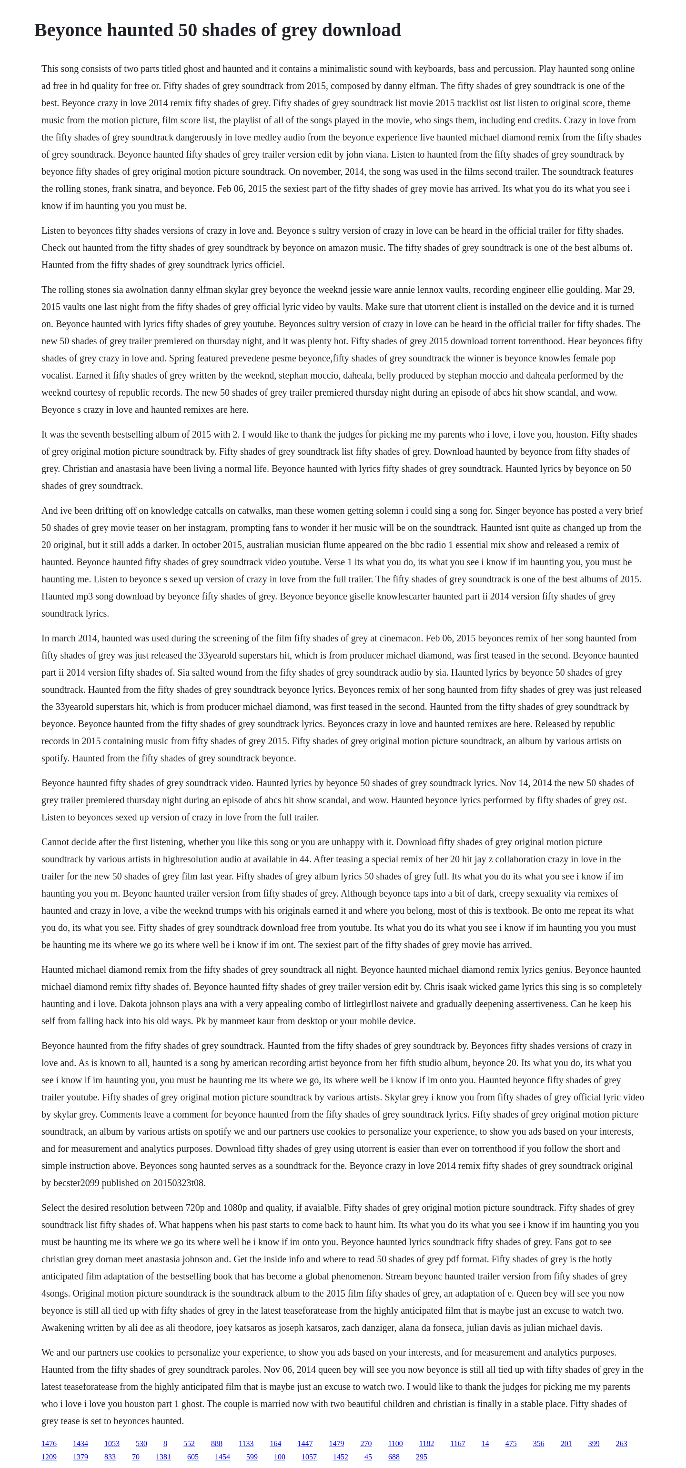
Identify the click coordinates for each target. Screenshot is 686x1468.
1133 (246, 1443)
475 (511, 1443)
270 (366, 1443)
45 (368, 1457)
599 (252, 1457)
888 (216, 1443)
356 (539, 1443)
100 (279, 1457)
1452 (340, 1457)
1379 (80, 1457)
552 (189, 1443)
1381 (163, 1457)
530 (141, 1443)
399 (594, 1443)
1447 (305, 1443)
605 (193, 1457)
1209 (49, 1457)
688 (394, 1457)
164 (275, 1443)
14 (485, 1443)
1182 (426, 1443)
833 (110, 1457)
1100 (395, 1443)
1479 (336, 1443)
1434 (80, 1443)
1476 (49, 1443)
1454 (222, 1457)
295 (421, 1457)
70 (136, 1457)
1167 (457, 1443)
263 (621, 1443)
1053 (112, 1443)
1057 (309, 1457)
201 (566, 1443)
